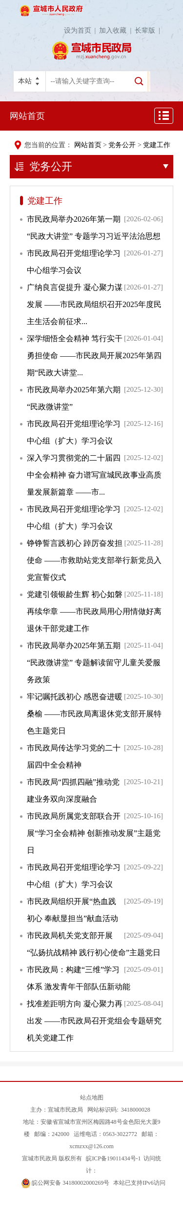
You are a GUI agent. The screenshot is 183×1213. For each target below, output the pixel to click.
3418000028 (135, 1109)
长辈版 (149, 30)
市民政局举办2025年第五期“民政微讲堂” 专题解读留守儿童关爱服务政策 (94, 662)
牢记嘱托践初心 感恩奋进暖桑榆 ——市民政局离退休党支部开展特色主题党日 (94, 714)
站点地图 (91, 1097)
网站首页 (27, 116)
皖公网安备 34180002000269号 (65, 1182)
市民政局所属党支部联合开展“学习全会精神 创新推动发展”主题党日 (94, 833)
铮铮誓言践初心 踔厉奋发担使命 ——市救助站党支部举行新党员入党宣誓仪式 (94, 560)
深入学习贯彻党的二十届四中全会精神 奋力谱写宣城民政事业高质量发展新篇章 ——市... (94, 475)
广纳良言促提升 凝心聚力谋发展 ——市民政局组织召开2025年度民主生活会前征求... (94, 304)
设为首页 (82, 30)
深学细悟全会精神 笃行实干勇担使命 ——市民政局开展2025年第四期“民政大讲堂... (94, 355)
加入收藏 (117, 30)
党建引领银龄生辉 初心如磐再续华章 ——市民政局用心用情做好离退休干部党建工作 (94, 611)
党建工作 (156, 145)
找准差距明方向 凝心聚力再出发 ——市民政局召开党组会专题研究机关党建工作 (94, 1021)
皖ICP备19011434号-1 (112, 1158)
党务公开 (122, 145)
